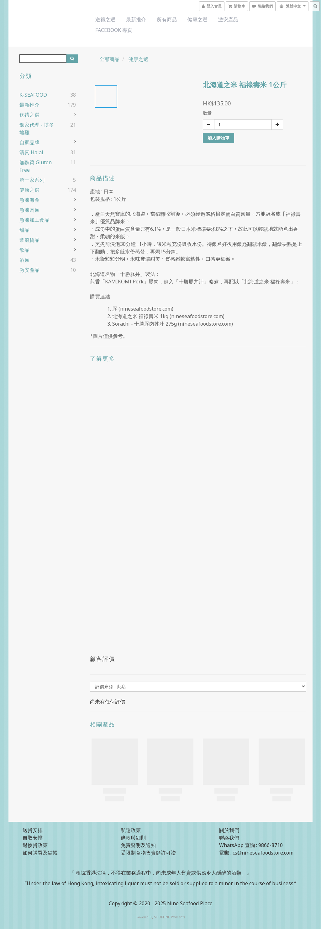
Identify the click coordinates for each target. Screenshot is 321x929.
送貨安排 (33, 830)
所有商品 (167, 19)
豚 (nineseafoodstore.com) (142, 308)
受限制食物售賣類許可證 (148, 852)
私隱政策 (131, 830)
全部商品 (109, 59)
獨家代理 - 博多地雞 (36, 128)
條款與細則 (133, 837)
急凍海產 (29, 199)
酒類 (24, 259)
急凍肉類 (29, 209)
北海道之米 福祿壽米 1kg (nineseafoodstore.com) (168, 316)
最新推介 (136, 19)
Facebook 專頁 (113, 30)
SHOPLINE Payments (169, 917)
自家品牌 (29, 142)
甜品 (24, 229)
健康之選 (197, 19)
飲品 (24, 249)
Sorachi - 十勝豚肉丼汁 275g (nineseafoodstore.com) (172, 323)
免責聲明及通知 (138, 845)
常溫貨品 (29, 239)
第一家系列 (32, 179)
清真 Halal (31, 152)
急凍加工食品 (34, 219)
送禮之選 (105, 19)
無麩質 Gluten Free (35, 166)
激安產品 (228, 19)
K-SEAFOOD (33, 94)
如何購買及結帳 (40, 852)
